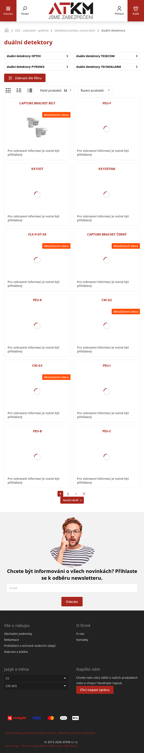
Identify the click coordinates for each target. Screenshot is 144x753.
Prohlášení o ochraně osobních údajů (30, 646)
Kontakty (82, 640)
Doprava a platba (16, 652)
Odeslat (72, 602)
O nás (80, 634)
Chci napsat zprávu (95, 690)
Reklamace (11, 640)
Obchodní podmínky (18, 634)
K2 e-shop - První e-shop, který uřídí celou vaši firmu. (41, 746)
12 (65, 90)
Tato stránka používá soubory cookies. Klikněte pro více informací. (50, 733)
